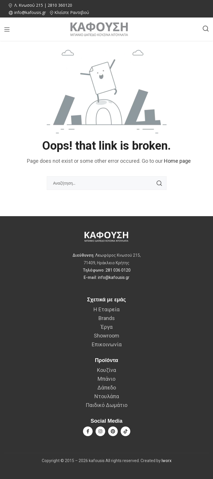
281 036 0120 (118, 270)
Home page (177, 161)
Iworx (167, 460)
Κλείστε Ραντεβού (71, 12)
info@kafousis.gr (113, 277)
